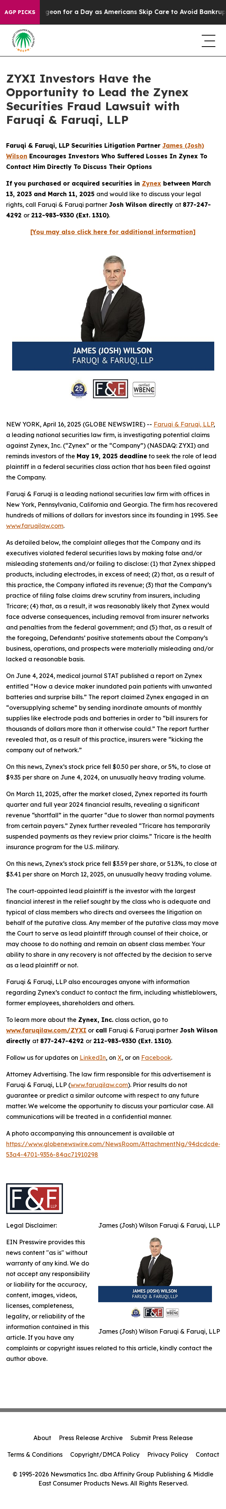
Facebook (156, 1057)
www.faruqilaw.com (34, 526)
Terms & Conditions (35, 1454)
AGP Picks (20, 12)
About (42, 1438)
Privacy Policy (167, 1454)
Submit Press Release (161, 1438)
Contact (207, 1454)
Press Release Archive (91, 1438)
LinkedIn (93, 1057)
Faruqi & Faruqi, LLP (183, 424)
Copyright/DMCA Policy (105, 1454)
